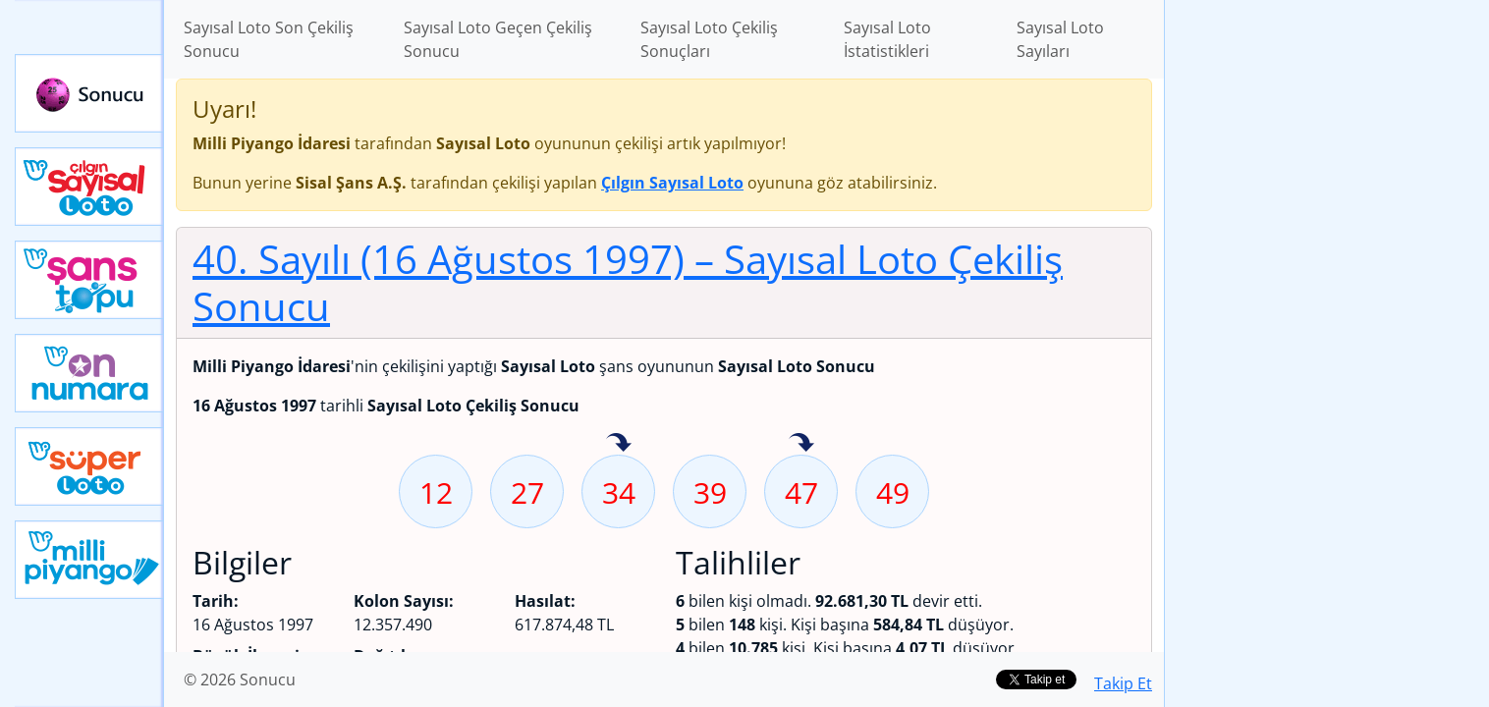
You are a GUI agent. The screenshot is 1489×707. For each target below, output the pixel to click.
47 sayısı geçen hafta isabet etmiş (801, 444)
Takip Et (1123, 683)
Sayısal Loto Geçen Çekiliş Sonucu (498, 39)
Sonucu (89, 93)
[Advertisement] (1327, 310)
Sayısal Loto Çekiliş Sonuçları (709, 39)
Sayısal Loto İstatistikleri (887, 39)
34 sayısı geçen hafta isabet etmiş (619, 444)
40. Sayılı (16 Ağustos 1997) (628, 282)
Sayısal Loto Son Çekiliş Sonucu (269, 39)
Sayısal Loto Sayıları (1060, 39)
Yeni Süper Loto (89, 466)
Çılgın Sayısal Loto (89, 186)
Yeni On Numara (89, 373)
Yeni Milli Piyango (89, 559)
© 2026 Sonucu (240, 679)
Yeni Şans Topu (89, 280)
